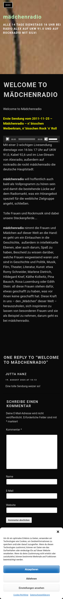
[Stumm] (46, 139)
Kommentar (14, 429)
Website (11, 505)
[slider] (26, 139)
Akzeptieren (31, 569)
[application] (31, 139)
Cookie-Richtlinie (20, 595)
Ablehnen (31, 578)
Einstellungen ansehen (31, 588)
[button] (58, 531)
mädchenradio (22, 17)
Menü (8, 5)
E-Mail (9, 490)
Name (9, 476)
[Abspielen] (7, 139)
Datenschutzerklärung (40, 595)
